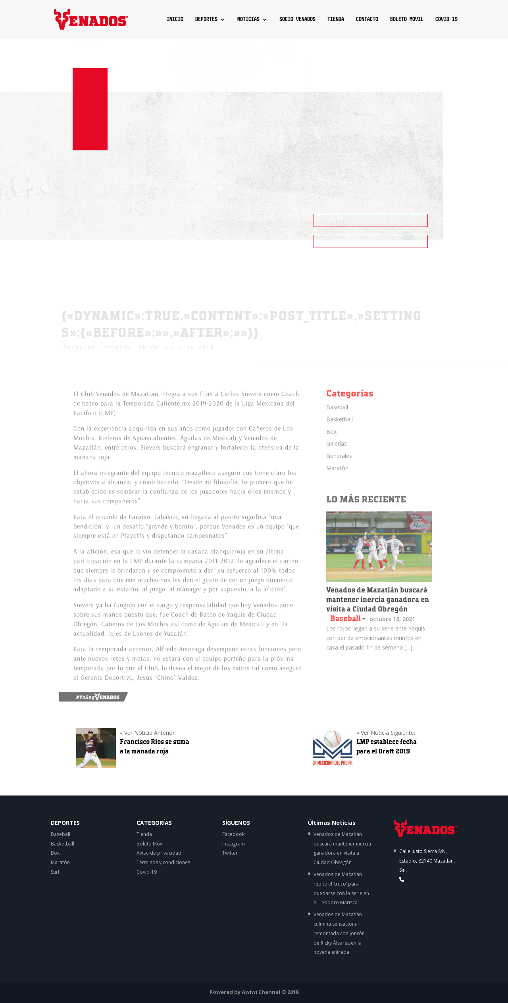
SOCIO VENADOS (297, 19)
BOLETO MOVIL (406, 19)
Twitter (230, 852)
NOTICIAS (248, 19)
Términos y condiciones (163, 862)
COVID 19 (446, 19)
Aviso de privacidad (159, 852)
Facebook (233, 834)
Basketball (339, 426)
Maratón (337, 474)
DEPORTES (206, 19)
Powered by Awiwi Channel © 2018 (254, 991)
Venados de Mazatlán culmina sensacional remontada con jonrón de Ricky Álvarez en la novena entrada (339, 933)
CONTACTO (367, 19)
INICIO (174, 19)
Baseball (337, 413)
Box (331, 438)
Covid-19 (147, 871)
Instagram (233, 843)
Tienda (144, 834)
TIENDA (335, 19)
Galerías (336, 450)
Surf (55, 871)
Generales (339, 462)
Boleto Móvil (151, 843)
